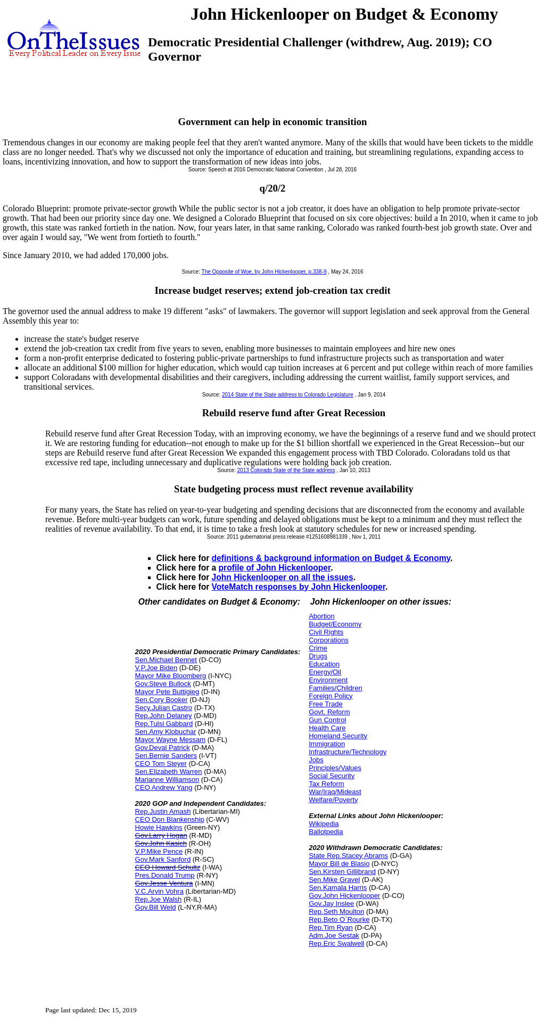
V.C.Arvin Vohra (159, 891)
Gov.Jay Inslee (331, 904)
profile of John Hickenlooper (275, 567)
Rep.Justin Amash (163, 811)
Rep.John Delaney (163, 716)
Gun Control (327, 720)
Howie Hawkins (159, 827)
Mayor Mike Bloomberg (171, 676)
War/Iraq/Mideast (335, 792)
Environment (328, 680)
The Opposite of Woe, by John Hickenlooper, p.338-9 (264, 272)
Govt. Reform (329, 712)
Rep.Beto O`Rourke (339, 919)
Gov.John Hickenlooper (344, 896)
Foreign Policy (330, 696)
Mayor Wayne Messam (170, 740)
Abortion (321, 616)
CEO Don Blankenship (169, 819)
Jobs (316, 760)
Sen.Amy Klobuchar (165, 732)
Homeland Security (338, 736)
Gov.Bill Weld (155, 907)
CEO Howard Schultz (168, 867)
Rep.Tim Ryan (331, 927)
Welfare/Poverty (333, 800)
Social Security (331, 776)
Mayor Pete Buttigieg (167, 692)
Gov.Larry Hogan (161, 835)
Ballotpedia (326, 832)
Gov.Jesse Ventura (164, 883)
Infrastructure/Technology (347, 752)
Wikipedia (323, 824)
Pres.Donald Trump (165, 875)
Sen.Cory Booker (161, 700)
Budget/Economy (335, 624)
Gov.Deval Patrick (162, 748)
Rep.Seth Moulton (336, 911)
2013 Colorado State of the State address (286, 470)
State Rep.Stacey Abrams (348, 856)
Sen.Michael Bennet (166, 660)
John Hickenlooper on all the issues (282, 577)
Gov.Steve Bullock (163, 684)
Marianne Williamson (167, 779)
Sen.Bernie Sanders (166, 756)
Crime (318, 648)
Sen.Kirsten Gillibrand (342, 872)
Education (324, 664)
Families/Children (335, 688)
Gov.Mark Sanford (163, 859)
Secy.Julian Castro (163, 708)
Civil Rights (326, 632)
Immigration (327, 744)
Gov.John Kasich (161, 843)
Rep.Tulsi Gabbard (164, 724)
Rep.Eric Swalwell (336, 943)
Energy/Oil (325, 672)
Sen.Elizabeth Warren (168, 772)
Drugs (318, 656)
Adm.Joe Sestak (334, 935)
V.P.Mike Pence (159, 851)
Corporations (328, 640)
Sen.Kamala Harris (338, 888)
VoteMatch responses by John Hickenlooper (298, 586)
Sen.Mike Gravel (334, 880)
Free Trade (326, 704)
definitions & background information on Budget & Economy (331, 558)
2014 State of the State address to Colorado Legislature (287, 395)
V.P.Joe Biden (156, 668)
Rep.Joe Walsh (158, 899)
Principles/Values (335, 768)
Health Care (327, 728)
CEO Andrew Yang (164, 787)
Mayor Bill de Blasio (339, 864)
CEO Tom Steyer (161, 764)
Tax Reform (326, 784)
